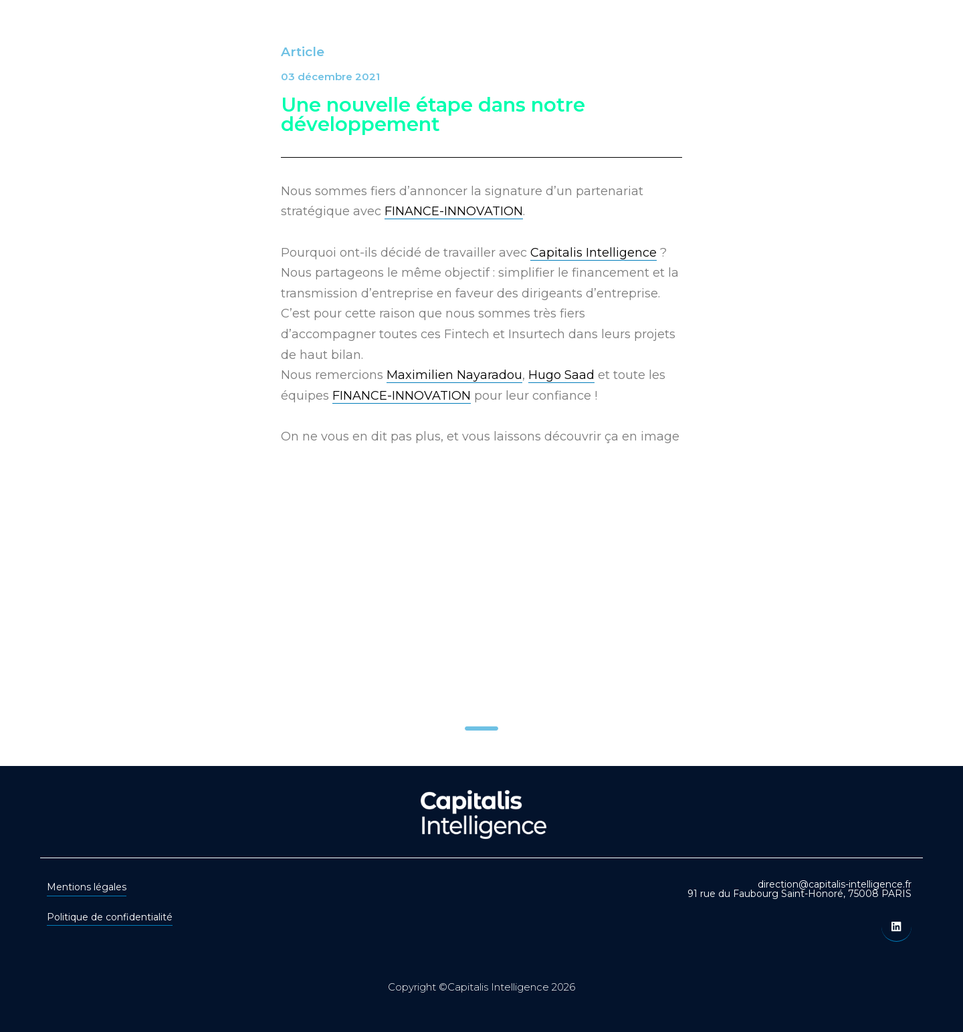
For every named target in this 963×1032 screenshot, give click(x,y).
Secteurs (471, 35)
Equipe (647, 35)
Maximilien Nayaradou (454, 375)
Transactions (562, 35)
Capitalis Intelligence (593, 252)
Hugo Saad (561, 375)
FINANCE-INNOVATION (454, 211)
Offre (403, 35)
